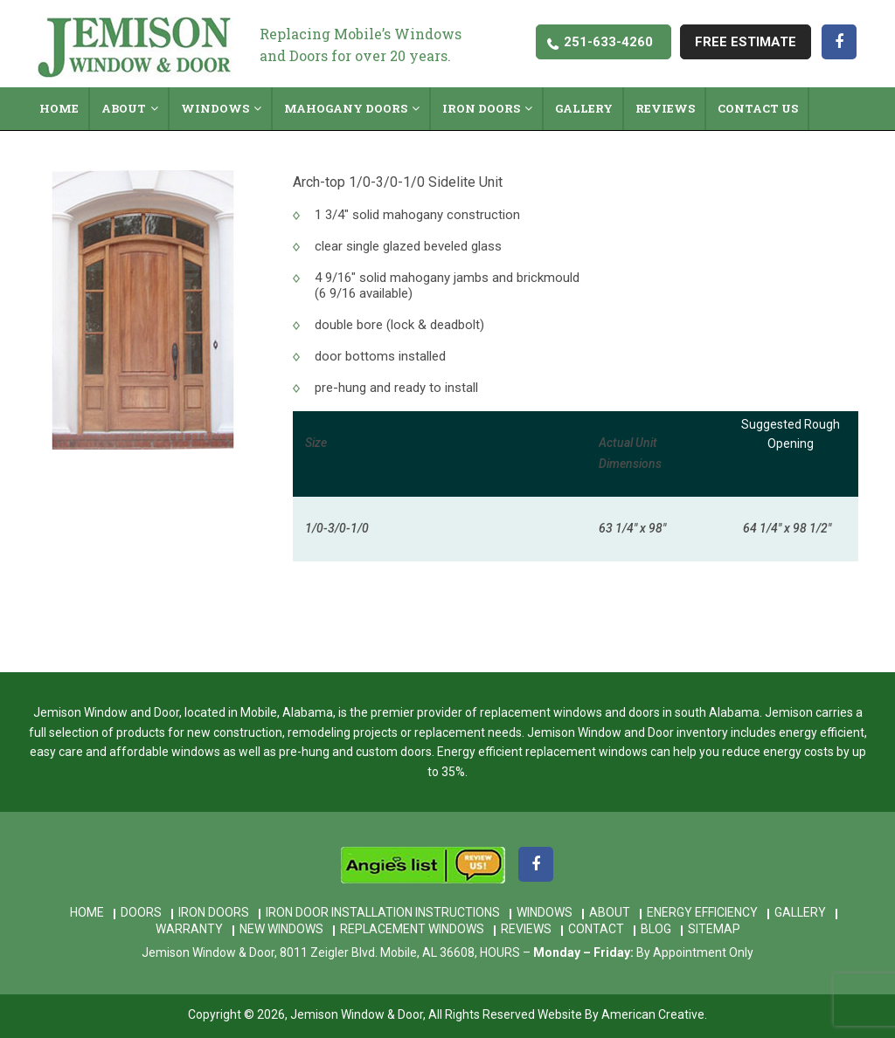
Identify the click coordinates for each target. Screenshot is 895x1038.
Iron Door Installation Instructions (383, 912)
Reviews (526, 929)
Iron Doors (213, 912)
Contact (596, 929)
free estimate (745, 42)
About (609, 912)
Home (87, 912)
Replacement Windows (412, 929)
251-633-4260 (608, 42)
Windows (544, 912)
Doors (141, 912)
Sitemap (714, 929)
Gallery (800, 912)
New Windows (281, 929)
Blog (656, 929)
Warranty (189, 929)
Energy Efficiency (702, 912)
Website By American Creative (621, 1014)
